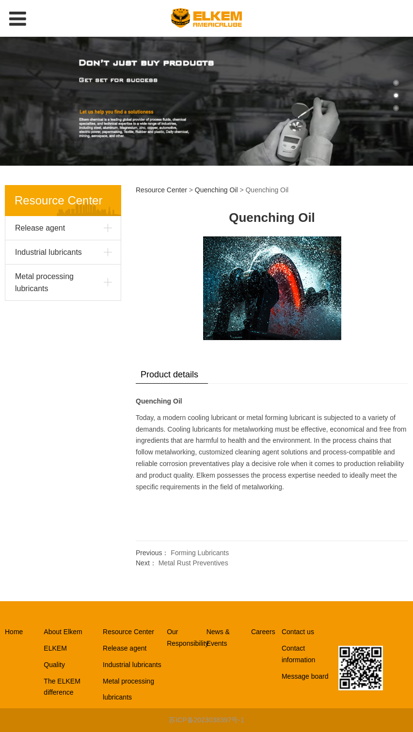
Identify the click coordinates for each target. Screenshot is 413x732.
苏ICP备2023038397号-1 (206, 720)
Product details (169, 374)
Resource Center (161, 190)
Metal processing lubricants (44, 282)
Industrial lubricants (48, 252)
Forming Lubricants (200, 553)
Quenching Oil (216, 190)
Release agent (40, 228)
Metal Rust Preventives (193, 563)
